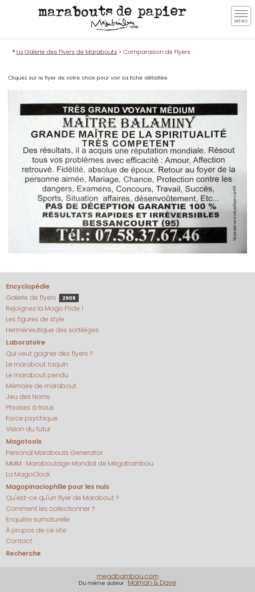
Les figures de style (35, 319)
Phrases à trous (30, 407)
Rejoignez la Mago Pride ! (44, 308)
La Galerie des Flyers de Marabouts (66, 52)
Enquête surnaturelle (38, 519)
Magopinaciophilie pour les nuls (57, 486)
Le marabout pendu (37, 375)
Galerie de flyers (42, 297)
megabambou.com (128, 576)
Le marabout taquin (37, 364)
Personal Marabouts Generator (54, 452)
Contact (19, 541)
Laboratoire (25, 342)
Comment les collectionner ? (50, 508)
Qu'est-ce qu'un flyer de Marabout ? (62, 497)
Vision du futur (28, 429)
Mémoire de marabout (41, 386)
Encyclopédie (28, 286)
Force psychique (32, 418)
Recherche (23, 553)
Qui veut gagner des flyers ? (49, 353)
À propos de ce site (36, 530)
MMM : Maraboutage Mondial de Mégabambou (79, 463)
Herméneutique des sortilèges (52, 330)
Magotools (24, 441)
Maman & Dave (152, 582)
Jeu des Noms (28, 396)
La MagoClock (28, 474)
